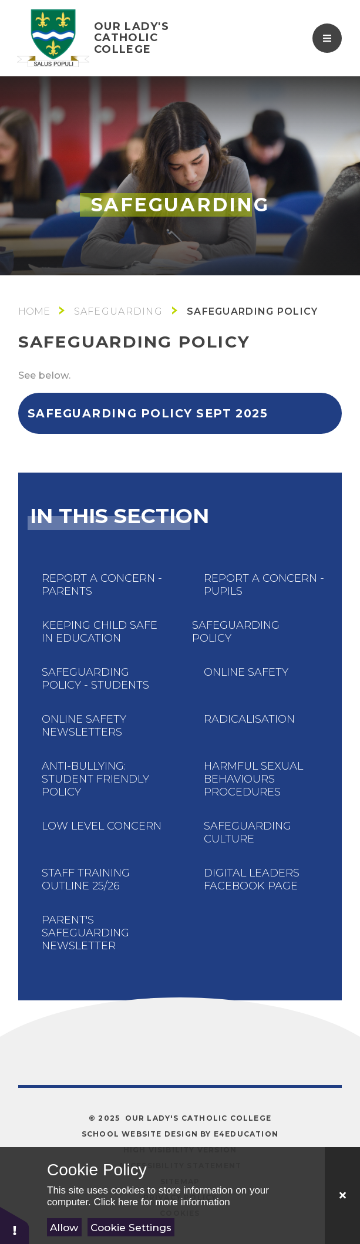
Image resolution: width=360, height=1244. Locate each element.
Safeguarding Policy (252, 311)
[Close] (342, 1195)
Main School (34, 311)
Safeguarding (118, 311)
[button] (14, 1225)
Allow (64, 1227)
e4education (246, 1134)
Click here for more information (161, 1202)
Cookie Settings (130, 1227)
